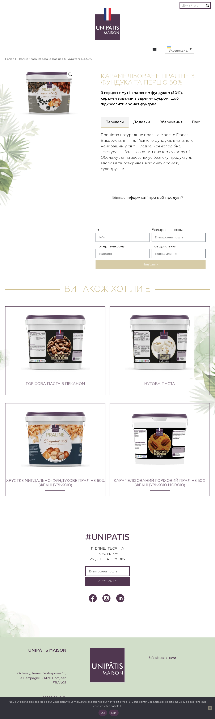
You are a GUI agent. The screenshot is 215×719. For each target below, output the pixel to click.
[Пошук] (207, 5)
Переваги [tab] (114, 122)
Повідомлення (164, 246)
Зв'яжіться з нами (162, 657)
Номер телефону (110, 246)
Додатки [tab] (141, 122)
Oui (103, 712)
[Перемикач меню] (154, 49)
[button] (179, 49)
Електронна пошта (168, 230)
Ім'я (98, 230)
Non (114, 712)
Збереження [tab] (171, 122)
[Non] (210, 708)
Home (8, 59)
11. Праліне (21, 59)
